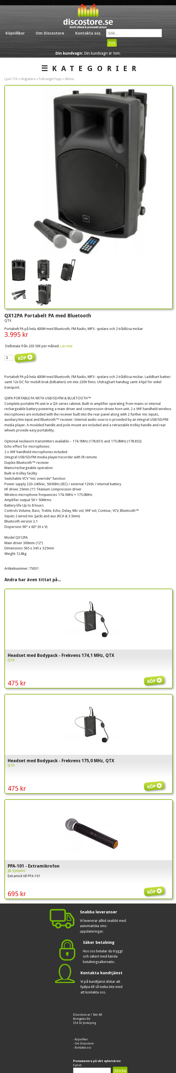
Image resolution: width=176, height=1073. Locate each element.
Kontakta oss (87, 33)
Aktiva (69, 79)
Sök (111, 42)
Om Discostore (50, 33)
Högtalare (28, 79)
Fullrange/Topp (50, 79)
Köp (155, 677)
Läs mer (66, 346)
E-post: (77, 1065)
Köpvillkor (15, 33)
